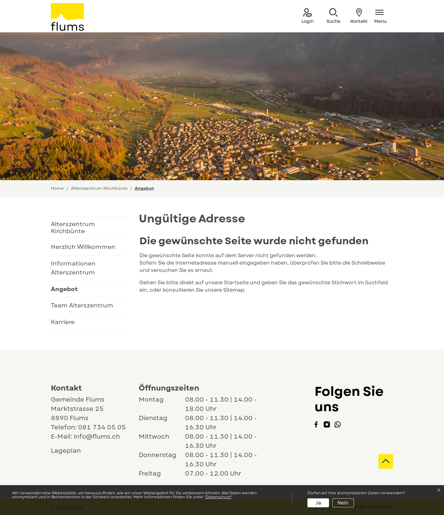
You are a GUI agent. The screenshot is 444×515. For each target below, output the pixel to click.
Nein (343, 502)
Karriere (63, 322)
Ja (318, 502)
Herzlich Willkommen (83, 246)
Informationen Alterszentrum (73, 268)
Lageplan (71, 450)
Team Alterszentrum (82, 305)
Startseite (236, 282)
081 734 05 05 (102, 427)
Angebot (71, 291)
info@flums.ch (97, 436)
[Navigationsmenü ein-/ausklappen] (380, 16)
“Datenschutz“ (218, 497)
